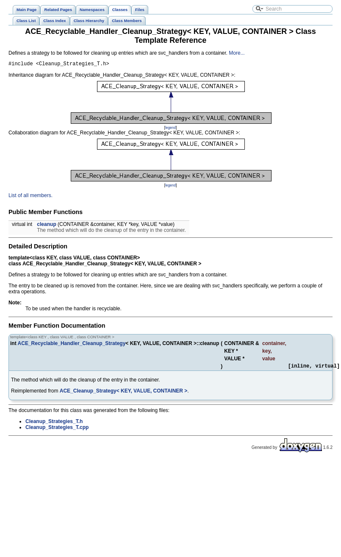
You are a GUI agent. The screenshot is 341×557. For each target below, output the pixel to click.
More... (236, 53)
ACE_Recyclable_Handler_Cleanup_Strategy (72, 345)
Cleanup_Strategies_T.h (54, 424)
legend (170, 129)
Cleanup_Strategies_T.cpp (57, 430)
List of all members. (30, 197)
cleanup (46, 225)
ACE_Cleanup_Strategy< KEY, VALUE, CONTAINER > (124, 393)
